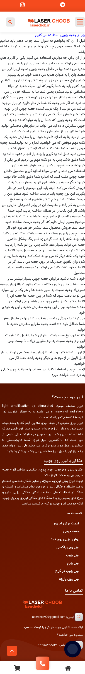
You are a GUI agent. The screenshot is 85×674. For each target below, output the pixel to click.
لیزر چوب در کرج (67, 571)
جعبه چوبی (71, 531)
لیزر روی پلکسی (67, 547)
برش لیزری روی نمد (65, 539)
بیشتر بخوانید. (16, 451)
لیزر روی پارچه (69, 579)
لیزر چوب (72, 555)
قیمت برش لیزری (66, 523)
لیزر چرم (73, 563)
